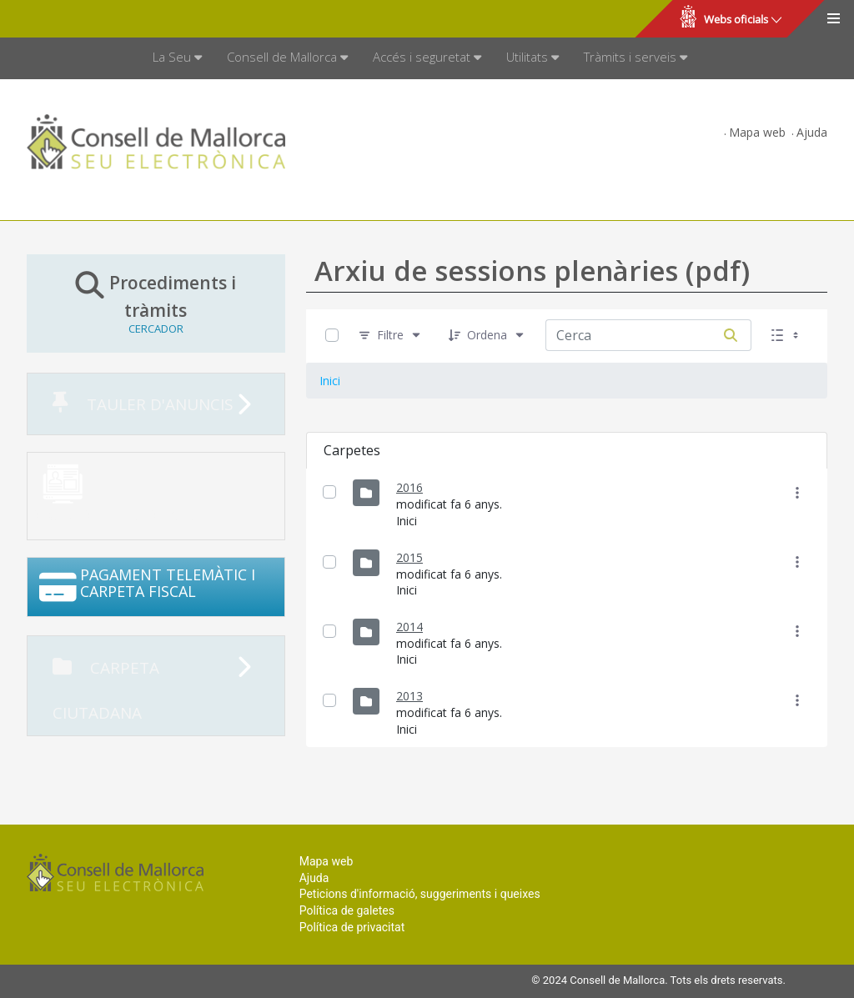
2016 (409, 487)
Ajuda (811, 132)
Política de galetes (346, 910)
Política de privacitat (352, 927)
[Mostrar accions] (798, 492)
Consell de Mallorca (69, 19)
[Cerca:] (628, 335)
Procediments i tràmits (156, 302)
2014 (409, 626)
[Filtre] (390, 336)
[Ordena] (487, 336)
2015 (409, 557)
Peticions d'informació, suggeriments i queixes (419, 893)
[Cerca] (730, 335)
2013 (409, 696)
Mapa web (757, 132)
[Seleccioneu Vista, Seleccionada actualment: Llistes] (786, 336)
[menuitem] (177, 58)
